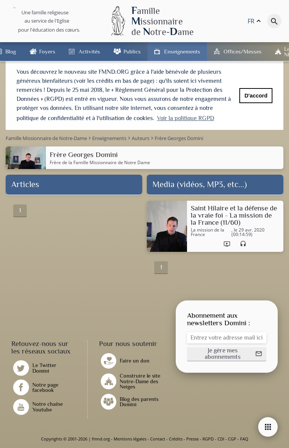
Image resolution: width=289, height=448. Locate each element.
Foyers (47, 51)
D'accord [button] (256, 96)
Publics (132, 51)
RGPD (208, 439)
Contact (157, 439)
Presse (192, 439)
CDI (221, 439)
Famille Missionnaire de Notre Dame (111, 162)
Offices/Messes (243, 51)
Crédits (176, 439)
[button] (226, 354)
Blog (10, 51)
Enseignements (182, 51)
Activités (89, 51)
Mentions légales (130, 439)
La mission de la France (207, 232)
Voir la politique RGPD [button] (185, 118)
